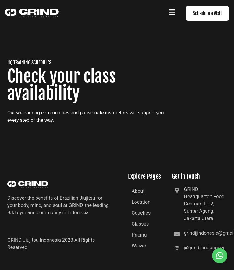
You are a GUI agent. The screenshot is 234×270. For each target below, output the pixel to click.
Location (141, 202)
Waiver (139, 246)
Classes (140, 224)
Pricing (139, 235)
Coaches (141, 213)
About (138, 191)
